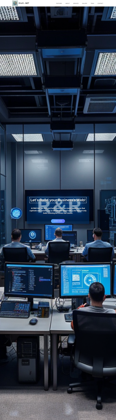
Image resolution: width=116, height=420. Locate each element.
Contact (100, 3)
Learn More (58, 221)
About (67, 3)
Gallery (84, 3)
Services (76, 3)
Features (59, 3)
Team (92, 3)
